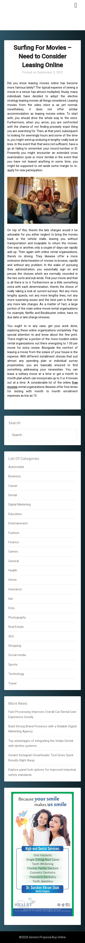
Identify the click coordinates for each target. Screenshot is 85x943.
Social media (17, 655)
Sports (13, 664)
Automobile (16, 467)
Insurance (15, 589)
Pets (11, 608)
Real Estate (16, 627)
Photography (17, 617)
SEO (11, 636)
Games (13, 551)
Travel (12, 683)
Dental (12, 495)
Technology (16, 674)
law (10, 598)
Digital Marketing (19, 504)
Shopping (14, 646)
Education (15, 514)
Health (12, 570)
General (13, 561)
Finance (13, 542)
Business (14, 476)
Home (12, 580)
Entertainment (18, 523)
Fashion (13, 533)
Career (13, 486)
